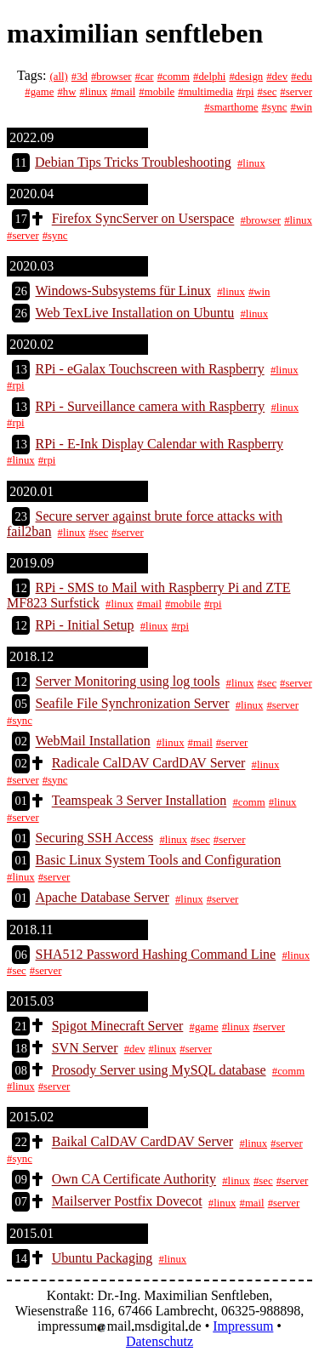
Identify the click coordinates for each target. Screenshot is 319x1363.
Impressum (243, 1326)
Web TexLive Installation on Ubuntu (135, 312)
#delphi (209, 77)
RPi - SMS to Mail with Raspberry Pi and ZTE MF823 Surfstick (149, 595)
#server (296, 92)
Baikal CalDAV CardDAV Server (142, 1142)
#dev (277, 77)
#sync (275, 107)
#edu (301, 77)
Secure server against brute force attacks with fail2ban (144, 524)
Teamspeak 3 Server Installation (139, 801)
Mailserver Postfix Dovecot (127, 1202)
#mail (123, 92)
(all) (58, 77)
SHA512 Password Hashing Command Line (156, 954)
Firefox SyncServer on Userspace (143, 219)
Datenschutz (159, 1341)
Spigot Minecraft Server (118, 1025)
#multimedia (205, 92)
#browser (111, 77)
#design (246, 77)
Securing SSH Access (95, 838)
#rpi (245, 92)
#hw (66, 92)
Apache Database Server (102, 898)
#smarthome (231, 107)
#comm (173, 77)
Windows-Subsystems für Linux (123, 290)
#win (301, 107)
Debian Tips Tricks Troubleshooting (133, 162)
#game (39, 92)
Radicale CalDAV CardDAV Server (149, 763)
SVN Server (85, 1048)
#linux (93, 92)
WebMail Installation (93, 741)
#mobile (156, 92)
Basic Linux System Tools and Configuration (159, 860)
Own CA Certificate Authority (134, 1179)
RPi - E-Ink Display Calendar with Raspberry (160, 443)
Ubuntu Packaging (102, 1258)
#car (144, 77)
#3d (79, 77)
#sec (267, 92)
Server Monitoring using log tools (128, 682)
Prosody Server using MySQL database (159, 1070)
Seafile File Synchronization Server (133, 704)
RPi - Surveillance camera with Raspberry (150, 406)
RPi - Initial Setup (85, 625)
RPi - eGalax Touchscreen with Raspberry (150, 369)
